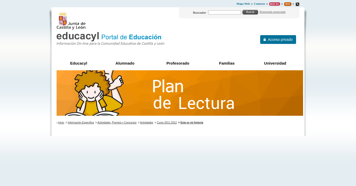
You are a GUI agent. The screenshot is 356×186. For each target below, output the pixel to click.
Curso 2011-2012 (167, 122)
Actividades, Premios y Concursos (117, 122)
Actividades (146, 122)
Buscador (199, 12)
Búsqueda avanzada (272, 11)
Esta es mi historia (191, 122)
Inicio (61, 122)
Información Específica (81, 122)
